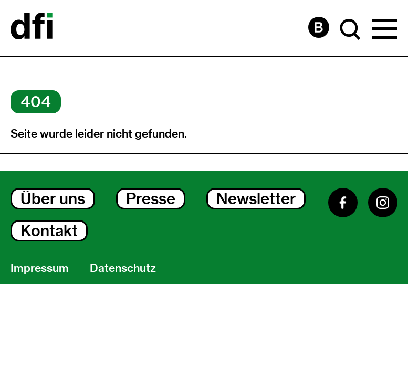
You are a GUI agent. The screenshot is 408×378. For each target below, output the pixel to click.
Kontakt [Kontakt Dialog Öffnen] (49, 230)
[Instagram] (382, 202)
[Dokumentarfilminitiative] (32, 28)
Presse (150, 198)
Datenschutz (123, 268)
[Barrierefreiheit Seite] (318, 27)
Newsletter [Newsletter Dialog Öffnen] (256, 198)
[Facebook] (343, 202)
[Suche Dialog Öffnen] (350, 29)
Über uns (52, 198)
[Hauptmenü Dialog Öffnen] (384, 29)
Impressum (40, 268)
